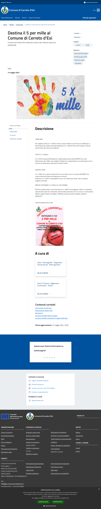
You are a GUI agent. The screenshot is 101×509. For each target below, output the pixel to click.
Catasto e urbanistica (32, 448)
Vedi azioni (78, 37)
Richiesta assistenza (32, 473)
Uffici (2, 439)
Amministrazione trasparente (60, 464)
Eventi (78, 451)
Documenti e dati (6, 452)
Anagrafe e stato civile (33, 432)
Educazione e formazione (58, 432)
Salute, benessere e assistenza (60, 445)
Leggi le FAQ (30, 470)
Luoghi (78, 448)
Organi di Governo (6, 432)
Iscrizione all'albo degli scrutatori (46, 315)
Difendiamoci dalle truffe (43, 310)
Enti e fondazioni (6, 442)
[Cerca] (98, 10)
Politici (3, 446)
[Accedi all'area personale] (90, 2)
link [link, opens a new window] (68, 498)
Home (5, 25)
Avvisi (78, 439)
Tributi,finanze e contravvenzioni (61, 439)
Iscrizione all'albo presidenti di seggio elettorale (51, 318)
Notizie (78, 432)
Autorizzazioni (55, 449)
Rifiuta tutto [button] (57, 502)
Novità (12, 25)
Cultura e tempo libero (33, 436)
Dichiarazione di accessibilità (60, 473)
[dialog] (50, 498)
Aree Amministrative (7, 436)
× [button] (99, 489)
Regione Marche (6, 2)
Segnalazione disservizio (33, 467)
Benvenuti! (39, 313)
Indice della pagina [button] (15, 126)
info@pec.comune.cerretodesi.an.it (12, 484)
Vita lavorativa (30, 439)
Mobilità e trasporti (32, 454)
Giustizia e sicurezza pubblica (60, 436)
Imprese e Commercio (32, 442)
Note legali (54, 470)
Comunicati (19, 25)
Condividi (78, 33)
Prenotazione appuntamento (35, 464)
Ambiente (54, 442)
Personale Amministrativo (9, 449)
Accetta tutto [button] (43, 502)
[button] (50, 506)
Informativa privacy (57, 467)
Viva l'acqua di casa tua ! (43, 308)
